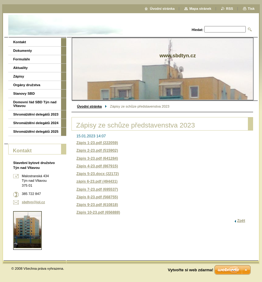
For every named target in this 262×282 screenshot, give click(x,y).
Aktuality (20, 68)
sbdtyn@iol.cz (33, 202)
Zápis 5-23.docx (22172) (97, 174)
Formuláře (21, 59)
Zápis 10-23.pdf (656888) (98, 212)
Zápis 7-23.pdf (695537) (97, 189)
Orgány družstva (26, 85)
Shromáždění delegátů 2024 (35, 123)
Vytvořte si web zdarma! (190, 270)
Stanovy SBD (24, 93)
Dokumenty (22, 50)
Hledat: (197, 30)
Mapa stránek (200, 8)
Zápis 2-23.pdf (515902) (97, 150)
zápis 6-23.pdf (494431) (97, 181)
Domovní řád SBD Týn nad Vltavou (34, 104)
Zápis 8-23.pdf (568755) (97, 197)
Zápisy (18, 76)
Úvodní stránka (89, 106)
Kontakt (19, 42)
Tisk (251, 8)
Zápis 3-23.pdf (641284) (97, 158)
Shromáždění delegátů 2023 (35, 114)
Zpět (241, 221)
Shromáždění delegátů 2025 (35, 131)
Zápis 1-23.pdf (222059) (97, 143)
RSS (229, 8)
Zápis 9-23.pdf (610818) (97, 205)
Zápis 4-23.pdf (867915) (97, 166)
